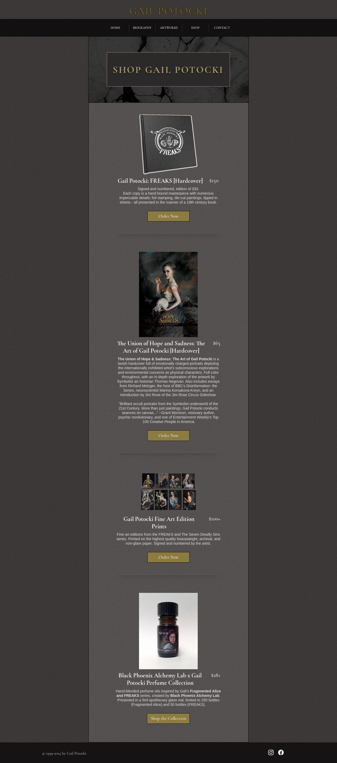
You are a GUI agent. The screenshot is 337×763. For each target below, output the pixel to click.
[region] (168, 69)
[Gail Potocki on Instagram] (271, 752)
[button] (168, 216)
